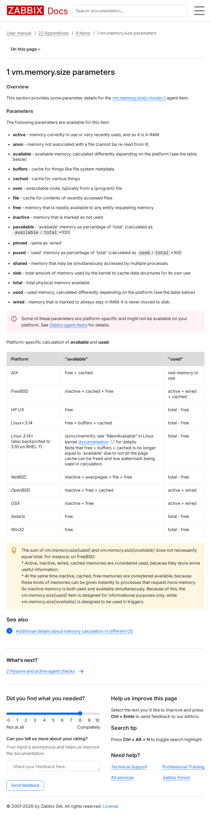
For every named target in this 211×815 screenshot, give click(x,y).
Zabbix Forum (176, 777)
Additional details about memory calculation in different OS (74, 631)
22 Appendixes (53, 33)
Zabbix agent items (68, 325)
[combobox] (130, 11)
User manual (18, 33)
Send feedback (25, 785)
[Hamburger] (199, 10)
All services (122, 777)
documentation (93, 441)
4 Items (83, 33)
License (110, 806)
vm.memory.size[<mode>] (139, 98)
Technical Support (129, 766)
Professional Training (183, 766)
